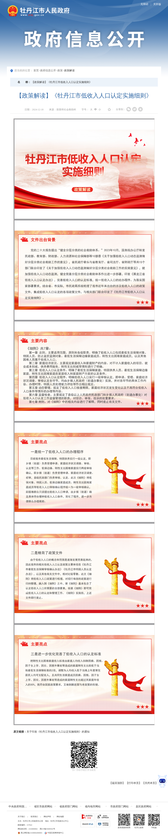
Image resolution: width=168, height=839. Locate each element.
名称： (24, 82)
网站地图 (60, 817)
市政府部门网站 (119, 806)
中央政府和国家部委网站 (20, 806)
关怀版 (157, 4)
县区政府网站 (143, 806)
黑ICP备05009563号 (47, 829)
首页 (36, 70)
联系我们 (34, 817)
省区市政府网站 (43, 806)
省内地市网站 (93, 806)
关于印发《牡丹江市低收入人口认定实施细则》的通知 (58, 731)
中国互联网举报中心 (54, 833)
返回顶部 (117, 783)
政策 (60, 70)
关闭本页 (150, 783)
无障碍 (144, 4)
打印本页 (133, 783)
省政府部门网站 (68, 806)
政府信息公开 (48, 70)
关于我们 (21, 817)
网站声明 (47, 817)
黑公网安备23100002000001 (30, 833)
